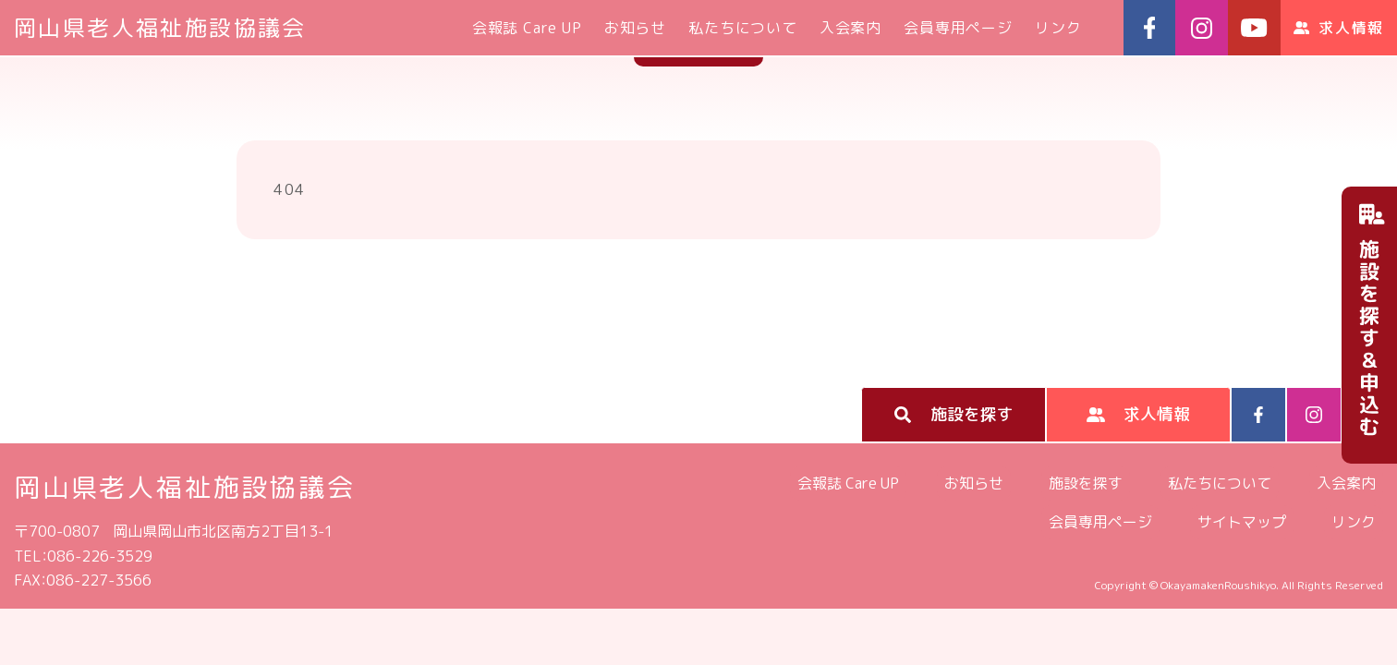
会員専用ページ (958, 28)
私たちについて (742, 28)
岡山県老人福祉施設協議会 (160, 27)
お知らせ (635, 28)
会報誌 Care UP (527, 28)
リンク (1058, 28)
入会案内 (850, 28)
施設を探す (1086, 483)
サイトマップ (1241, 522)
